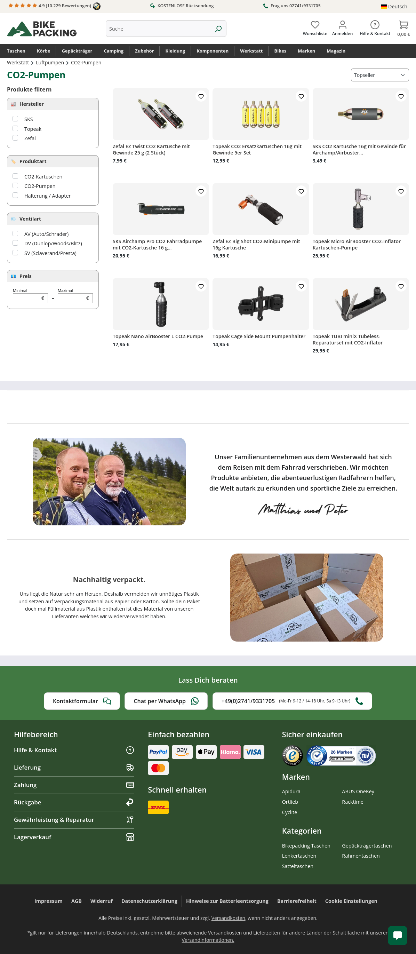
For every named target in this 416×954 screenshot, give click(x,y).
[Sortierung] (380, 75)
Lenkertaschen (299, 855)
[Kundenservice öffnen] (397, 935)
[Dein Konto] (342, 26)
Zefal (30, 138)
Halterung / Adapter (47, 195)
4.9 (55, 6)
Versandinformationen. (208, 940)
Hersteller (31, 104)
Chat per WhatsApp (166, 701)
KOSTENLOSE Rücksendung (182, 5)
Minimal (30, 295)
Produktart (33, 161)
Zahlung (74, 785)
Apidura (291, 791)
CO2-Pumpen (40, 186)
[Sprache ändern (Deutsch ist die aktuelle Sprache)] (394, 7)
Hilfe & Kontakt (74, 750)
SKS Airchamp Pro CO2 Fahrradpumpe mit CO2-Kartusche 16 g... (157, 244)
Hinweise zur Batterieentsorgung (227, 901)
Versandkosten (228, 918)
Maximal (75, 295)
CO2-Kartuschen (43, 176)
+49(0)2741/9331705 (292, 701)
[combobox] (158, 28)
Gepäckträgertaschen (367, 845)
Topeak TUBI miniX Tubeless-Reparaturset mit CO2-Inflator (348, 339)
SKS (28, 119)
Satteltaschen (297, 866)
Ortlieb (290, 801)
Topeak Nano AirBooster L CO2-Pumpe (158, 336)
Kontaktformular (82, 701)
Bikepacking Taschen (306, 845)
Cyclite (289, 812)
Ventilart (30, 218)
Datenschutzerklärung (149, 901)
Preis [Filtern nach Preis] (25, 276)
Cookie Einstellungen (351, 901)
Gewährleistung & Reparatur (74, 820)
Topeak (32, 129)
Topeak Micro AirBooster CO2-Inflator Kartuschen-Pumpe (357, 244)
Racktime (352, 801)
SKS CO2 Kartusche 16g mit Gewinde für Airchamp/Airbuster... (359, 149)
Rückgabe (74, 802)
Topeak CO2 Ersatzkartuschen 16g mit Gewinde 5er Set (257, 149)
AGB (76, 901)
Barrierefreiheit (297, 901)
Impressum (48, 901)
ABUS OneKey (358, 791)
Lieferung (74, 767)
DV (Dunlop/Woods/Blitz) (53, 243)
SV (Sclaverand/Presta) (50, 253)
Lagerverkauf (74, 837)
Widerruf (101, 901)
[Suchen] (218, 28)
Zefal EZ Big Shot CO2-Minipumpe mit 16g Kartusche (256, 244)
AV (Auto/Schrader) (46, 234)
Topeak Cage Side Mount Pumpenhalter (259, 336)
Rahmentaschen (361, 855)
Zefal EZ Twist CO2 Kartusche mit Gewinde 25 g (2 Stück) (151, 149)
